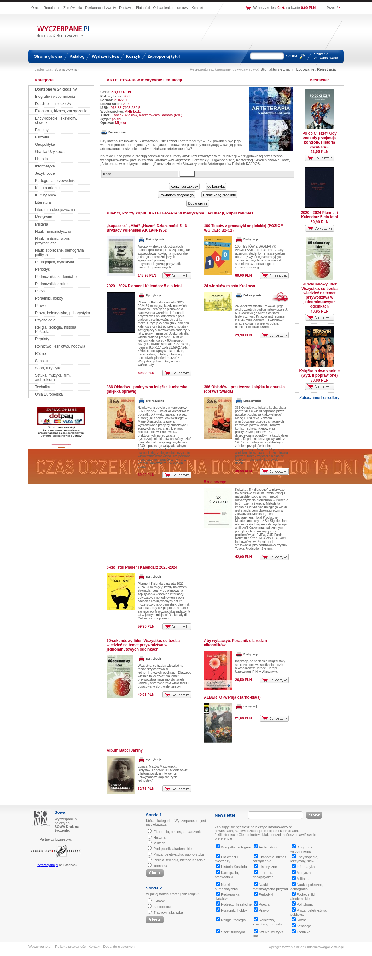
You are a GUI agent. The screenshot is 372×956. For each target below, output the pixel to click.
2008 (127, 96)
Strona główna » (67, 69)
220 (126, 104)
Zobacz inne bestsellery (319, 398)
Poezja (41, 291)
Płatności (143, 7)
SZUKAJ (292, 56)
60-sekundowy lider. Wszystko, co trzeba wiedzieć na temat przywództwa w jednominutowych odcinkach (143, 645)
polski (116, 119)
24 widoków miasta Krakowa (229, 286)
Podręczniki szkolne (51, 284)
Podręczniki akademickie (56, 276)
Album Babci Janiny (125, 750)
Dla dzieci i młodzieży (53, 104)
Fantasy (42, 130)
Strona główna (48, 56)
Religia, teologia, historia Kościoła (179, 860)
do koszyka (216, 186)
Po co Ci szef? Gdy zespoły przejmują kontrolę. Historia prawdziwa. (319, 140)
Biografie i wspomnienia (55, 96)
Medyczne (302, 873)
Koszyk (133, 56)
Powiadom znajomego (177, 195)
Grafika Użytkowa (50, 152)
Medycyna (43, 217)
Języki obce (45, 173)
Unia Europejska (49, 394)
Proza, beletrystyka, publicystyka (62, 313)
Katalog (77, 56)
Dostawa (126, 7)
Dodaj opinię (197, 203)
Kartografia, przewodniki (55, 181)
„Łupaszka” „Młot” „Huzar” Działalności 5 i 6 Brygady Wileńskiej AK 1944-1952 (147, 228)
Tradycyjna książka (168, 912)
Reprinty (42, 339)
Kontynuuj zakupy (184, 186)
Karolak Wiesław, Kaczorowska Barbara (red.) (147, 115)
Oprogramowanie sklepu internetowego (299, 947)
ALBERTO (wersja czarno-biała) (232, 697)
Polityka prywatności (71, 946)
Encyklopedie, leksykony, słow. (304, 859)
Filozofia (42, 137)
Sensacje (42, 361)
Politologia (302, 904)
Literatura (43, 202)
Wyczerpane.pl (47, 865)
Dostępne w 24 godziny (56, 89)
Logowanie (305, 69)
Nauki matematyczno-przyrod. (271, 887)
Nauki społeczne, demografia (306, 887)
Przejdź (332, 7)
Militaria (41, 224)
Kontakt (197, 7)
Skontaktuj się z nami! (277, 69)
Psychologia (45, 320)
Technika (42, 387)
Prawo (40, 305)
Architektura (265, 847)
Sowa (60, 812)
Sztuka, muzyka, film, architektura (53, 377)
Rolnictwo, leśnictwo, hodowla (60, 346)
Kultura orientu (47, 188)
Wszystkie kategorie (234, 847)
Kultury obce (45, 195)
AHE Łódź (133, 111)
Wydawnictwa (105, 56)
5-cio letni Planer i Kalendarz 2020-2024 (142, 567)
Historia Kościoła (231, 867)
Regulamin (52, 7)
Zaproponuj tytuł (164, 56)
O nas (35, 7)
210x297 (120, 100)
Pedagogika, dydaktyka (54, 262)
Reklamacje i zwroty (100, 7)
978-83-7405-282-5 (125, 107)
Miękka (120, 123)
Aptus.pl (337, 947)
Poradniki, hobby (49, 298)
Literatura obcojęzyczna (55, 210)
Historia (41, 159)
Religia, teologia (231, 920)
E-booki (159, 901)
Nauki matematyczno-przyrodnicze (53, 241)
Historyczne (265, 867)
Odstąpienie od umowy (171, 7)
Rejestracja (326, 69)
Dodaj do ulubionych (119, 946)
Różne (40, 353)
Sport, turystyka (48, 368)
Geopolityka (45, 144)
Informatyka (45, 166)
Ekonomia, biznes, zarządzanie (61, 111)
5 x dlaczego (215, 482)
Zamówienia (72, 7)
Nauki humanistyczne (53, 231)
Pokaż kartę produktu (219, 195)
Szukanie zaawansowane (326, 56)
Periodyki (42, 269)
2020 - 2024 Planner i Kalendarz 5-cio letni (144, 286)
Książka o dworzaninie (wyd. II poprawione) (319, 373)
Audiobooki (161, 907)
